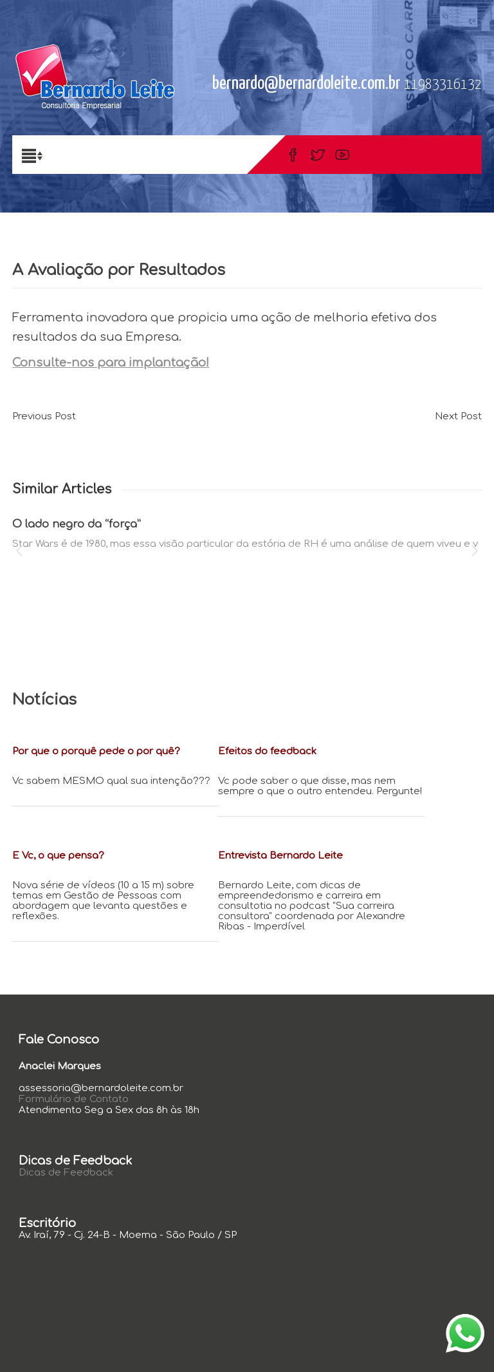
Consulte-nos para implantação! (110, 362)
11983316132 (443, 84)
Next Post (458, 416)
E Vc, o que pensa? (58, 855)
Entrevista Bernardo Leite (280, 855)
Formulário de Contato (74, 1099)
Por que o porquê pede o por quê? (96, 751)
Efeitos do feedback (267, 751)
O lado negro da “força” (76, 524)
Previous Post (44, 416)
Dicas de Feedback (66, 1172)
